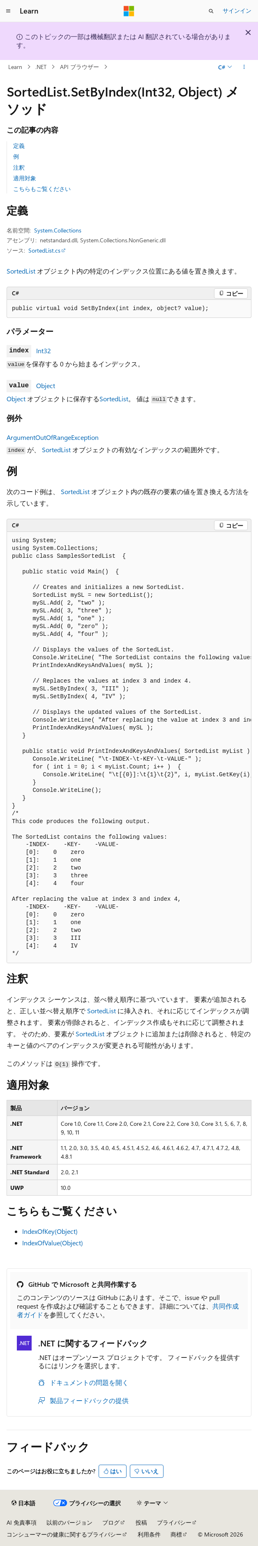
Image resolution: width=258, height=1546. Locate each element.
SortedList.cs (44, 250)
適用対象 (24, 178)
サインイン (237, 10)
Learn (15, 67)
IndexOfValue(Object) (52, 1242)
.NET (40, 67)
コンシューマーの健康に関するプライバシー (64, 1534)
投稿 (141, 1522)
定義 (19, 146)
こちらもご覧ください (42, 189)
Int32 (43, 350)
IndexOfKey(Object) (50, 1231)
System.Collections (57, 230)
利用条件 (149, 1534)
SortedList (21, 271)
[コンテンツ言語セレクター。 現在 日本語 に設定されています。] (23, 1503)
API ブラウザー (79, 67)
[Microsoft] (129, 11)
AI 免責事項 (22, 1522)
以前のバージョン (69, 1522)
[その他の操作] (244, 67)
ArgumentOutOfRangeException (53, 437)
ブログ (111, 1522)
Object (45, 385)
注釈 (19, 167)
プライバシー (174, 1522)
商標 (176, 1534)
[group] (129, 747)
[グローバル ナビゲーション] (8, 11)
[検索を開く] (211, 11)
